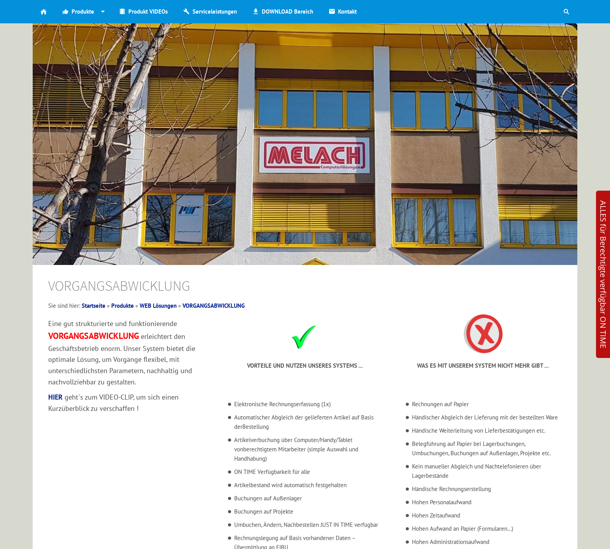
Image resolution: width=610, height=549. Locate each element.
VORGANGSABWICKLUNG (213, 305)
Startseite (93, 305)
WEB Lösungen (158, 305)
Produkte (122, 305)
